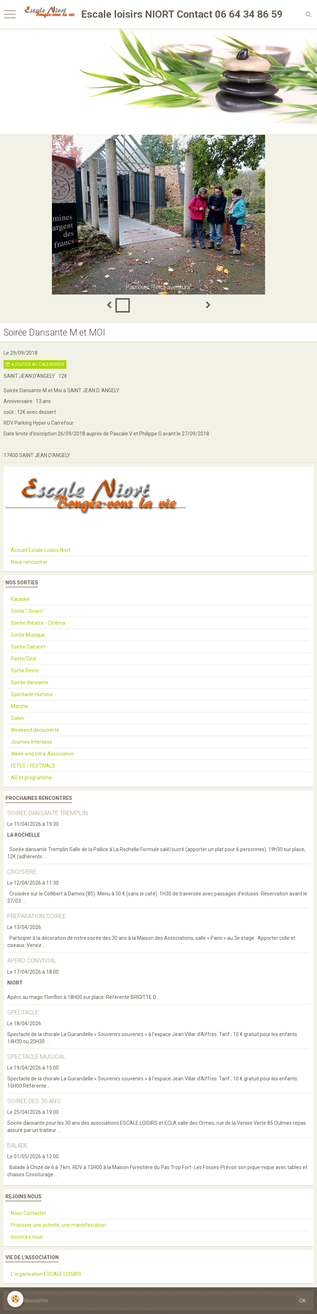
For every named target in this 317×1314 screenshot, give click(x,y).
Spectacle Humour (32, 694)
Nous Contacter (28, 1213)
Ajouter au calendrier (35, 364)
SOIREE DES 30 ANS (34, 1101)
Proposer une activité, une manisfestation (58, 1225)
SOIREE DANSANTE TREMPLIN (47, 813)
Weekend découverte (35, 730)
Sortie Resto (25, 670)
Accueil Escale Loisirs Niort (41, 550)
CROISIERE (21, 871)
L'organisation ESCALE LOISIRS (46, 1274)
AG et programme (31, 777)
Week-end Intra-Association (42, 754)
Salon (17, 718)
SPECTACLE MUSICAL (36, 1056)
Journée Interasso (31, 742)
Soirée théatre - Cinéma (38, 623)
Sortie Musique (28, 635)
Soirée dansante (29, 682)
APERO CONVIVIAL (31, 960)
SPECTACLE (23, 1012)
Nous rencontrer (29, 562)
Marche (19, 706)
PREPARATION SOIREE (36, 916)
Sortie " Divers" (27, 611)
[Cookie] (15, 1299)
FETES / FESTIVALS (33, 766)
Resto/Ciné (23, 659)
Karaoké (20, 599)
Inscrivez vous (27, 1237)
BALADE (17, 1145)
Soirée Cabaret (28, 647)
